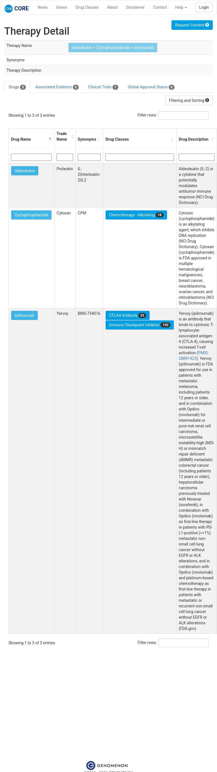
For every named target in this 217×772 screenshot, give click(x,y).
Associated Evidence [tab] (56, 87)
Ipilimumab (24, 315)
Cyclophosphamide (31, 215)
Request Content (192, 25)
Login (204, 7)
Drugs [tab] (17, 87)
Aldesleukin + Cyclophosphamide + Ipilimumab (113, 47)
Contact (160, 7)
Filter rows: (147, 115)
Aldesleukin (25, 171)
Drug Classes (87, 7)
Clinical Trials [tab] (103, 87)
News (43, 7)
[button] (50, 139)
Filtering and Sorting (189, 100)
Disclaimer (135, 7)
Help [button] (181, 7)
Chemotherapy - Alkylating (136, 214)
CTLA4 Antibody (127, 315)
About (112, 7)
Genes (61, 7)
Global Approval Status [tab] (151, 87)
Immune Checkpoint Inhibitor (139, 324)
